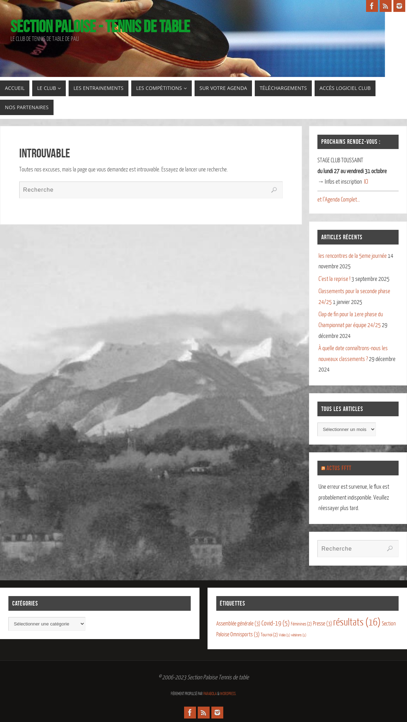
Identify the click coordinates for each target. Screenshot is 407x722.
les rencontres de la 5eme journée (352, 256)
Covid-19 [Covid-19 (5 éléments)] (275, 623)
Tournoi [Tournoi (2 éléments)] (269, 634)
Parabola (210, 694)
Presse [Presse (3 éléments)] (322, 624)
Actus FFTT (339, 468)
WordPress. (228, 694)
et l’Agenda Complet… (338, 199)
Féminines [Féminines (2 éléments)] (301, 624)
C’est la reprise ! (334, 279)
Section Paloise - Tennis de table (100, 26)
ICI (366, 181)
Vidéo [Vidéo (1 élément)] (284, 635)
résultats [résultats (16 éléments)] (357, 622)
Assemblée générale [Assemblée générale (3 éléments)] (238, 624)
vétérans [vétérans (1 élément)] (298, 635)
